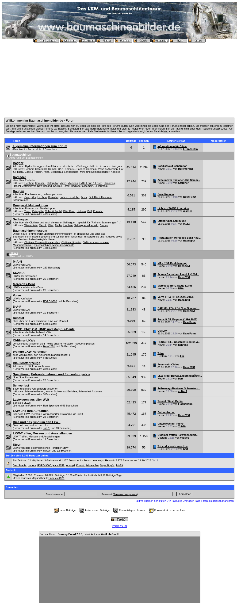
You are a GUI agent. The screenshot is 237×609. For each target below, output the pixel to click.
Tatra (160, 353)
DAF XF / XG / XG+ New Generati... (178, 308)
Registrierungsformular (103, 128)
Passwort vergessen (125, 494)
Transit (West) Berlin (170, 401)
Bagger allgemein (86, 169)
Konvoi (80, 465)
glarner (187, 211)
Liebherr (29, 169)
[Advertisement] (119, 78)
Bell (89, 211)
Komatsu (70, 169)
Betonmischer (166, 412)
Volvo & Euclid (53, 211)
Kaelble (57, 185)
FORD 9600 (50, 301)
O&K (60, 169)
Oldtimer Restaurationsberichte (42, 242)
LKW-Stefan (190, 149)
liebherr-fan (92, 465)
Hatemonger (185, 168)
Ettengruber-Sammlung (171, 220)
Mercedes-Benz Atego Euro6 (174, 285)
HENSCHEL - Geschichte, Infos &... (178, 342)
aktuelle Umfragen (183, 500)
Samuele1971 (57, 478)
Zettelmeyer (29, 185)
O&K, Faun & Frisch (90, 183)
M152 (186, 223)
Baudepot (189, 240)
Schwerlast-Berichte (65, 391)
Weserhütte (31, 225)
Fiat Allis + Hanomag (100, 197)
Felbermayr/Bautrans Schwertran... (178, 388)
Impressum (119, 526)
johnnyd (70, 465)
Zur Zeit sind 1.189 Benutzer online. (27, 455)
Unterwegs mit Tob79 (170, 423)
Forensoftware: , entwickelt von (79, 534)
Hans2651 (184, 265)
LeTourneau (101, 185)
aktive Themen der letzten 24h (153, 500)
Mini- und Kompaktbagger (94, 171)
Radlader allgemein (82, 185)
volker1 (182, 391)
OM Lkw (162, 330)
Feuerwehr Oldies (168, 364)
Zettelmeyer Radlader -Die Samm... (178, 180)
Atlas (46, 171)
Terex (66, 185)
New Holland (44, 185)
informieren (158, 128)
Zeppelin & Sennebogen (64, 171)
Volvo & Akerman (108, 169)
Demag (52, 169)
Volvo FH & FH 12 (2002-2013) (175, 296)
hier (166, 131)
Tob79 (46, 428)
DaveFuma (189, 196)
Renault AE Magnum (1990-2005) (177, 319)
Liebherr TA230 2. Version (173, 208)
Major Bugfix (107, 465)
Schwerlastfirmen (34, 391)
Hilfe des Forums (111, 125)
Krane (49, 391)
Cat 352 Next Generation (172, 166)
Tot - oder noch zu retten (172, 446)
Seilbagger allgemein (86, 225)
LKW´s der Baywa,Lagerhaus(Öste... (179, 375)
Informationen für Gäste (172, 146)
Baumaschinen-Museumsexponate (54, 245)
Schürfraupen (20, 200)
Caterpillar (41, 169)
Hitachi (17, 185)
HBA (181, 288)
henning (183, 344)
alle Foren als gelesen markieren (215, 500)
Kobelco (115, 171)
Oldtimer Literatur (71, 242)
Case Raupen (165, 194)
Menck (42, 225)
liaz (182, 356)
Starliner (183, 182)
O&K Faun (69, 211)
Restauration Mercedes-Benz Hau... (179, 237)
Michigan (73, 183)
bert (180, 378)
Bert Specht (50, 405)
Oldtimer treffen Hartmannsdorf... (177, 434)
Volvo (63, 183)
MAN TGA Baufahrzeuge (172, 263)
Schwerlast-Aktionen (90, 391)
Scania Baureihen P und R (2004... (178, 274)
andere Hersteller (70, 197)
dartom (47, 450)
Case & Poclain (33, 171)
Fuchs (58, 225)
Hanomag (109, 183)
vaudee (184, 437)
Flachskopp (185, 403)
